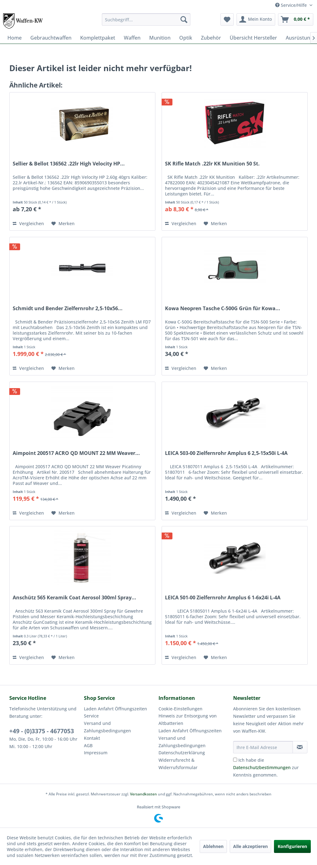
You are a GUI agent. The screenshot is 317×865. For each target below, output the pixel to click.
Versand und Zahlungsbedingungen (107, 727)
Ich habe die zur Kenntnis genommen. (266, 767)
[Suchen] (183, 19)
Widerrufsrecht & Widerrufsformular (178, 763)
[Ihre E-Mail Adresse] (263, 747)
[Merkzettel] (227, 19)
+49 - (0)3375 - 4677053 (41, 731)
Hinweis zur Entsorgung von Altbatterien (187, 719)
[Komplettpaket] (97, 38)
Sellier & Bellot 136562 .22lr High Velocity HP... (69, 164)
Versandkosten (143, 794)
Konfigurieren (292, 846)
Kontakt (92, 738)
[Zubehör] (211, 38)
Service (91, 716)
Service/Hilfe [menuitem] (291, 5)
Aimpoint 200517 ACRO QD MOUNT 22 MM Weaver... (76, 453)
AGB (88, 745)
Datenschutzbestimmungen (262, 767)
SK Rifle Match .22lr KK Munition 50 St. (212, 164)
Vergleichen (28, 223)
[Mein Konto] (256, 19)
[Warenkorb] (295, 19)
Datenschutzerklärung (181, 753)
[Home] (14, 38)
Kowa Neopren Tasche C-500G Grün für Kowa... (222, 308)
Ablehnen (213, 846)
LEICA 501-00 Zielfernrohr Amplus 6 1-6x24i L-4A (222, 597)
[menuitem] (146, 19)
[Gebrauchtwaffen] (51, 38)
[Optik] (186, 38)
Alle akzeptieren (250, 846)
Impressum (95, 753)
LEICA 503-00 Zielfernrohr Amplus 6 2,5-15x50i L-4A (226, 453)
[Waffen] (132, 38)
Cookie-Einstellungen (180, 709)
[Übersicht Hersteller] (253, 38)
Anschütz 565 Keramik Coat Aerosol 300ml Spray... (74, 597)
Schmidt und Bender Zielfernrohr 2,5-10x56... (68, 308)
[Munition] (160, 38)
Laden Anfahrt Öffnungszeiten (115, 709)
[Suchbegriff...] (146, 19)
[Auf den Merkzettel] (63, 223)
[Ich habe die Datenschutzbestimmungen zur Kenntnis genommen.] (235, 760)
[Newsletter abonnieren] (300, 747)
